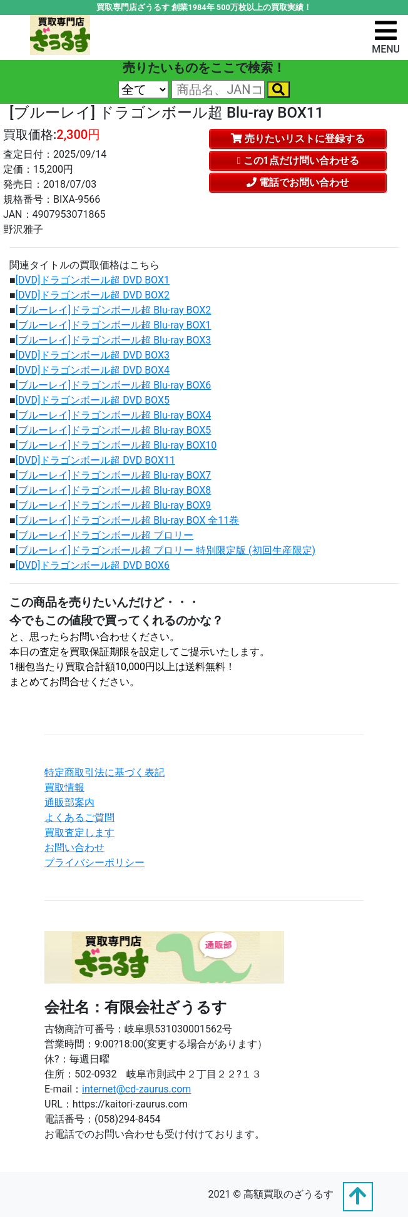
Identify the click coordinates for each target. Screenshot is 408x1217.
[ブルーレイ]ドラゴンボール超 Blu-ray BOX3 (114, 340)
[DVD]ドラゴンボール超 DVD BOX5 (93, 400)
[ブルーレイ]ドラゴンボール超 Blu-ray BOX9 (114, 505)
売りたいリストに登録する (298, 139)
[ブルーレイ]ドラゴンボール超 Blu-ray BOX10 (116, 445)
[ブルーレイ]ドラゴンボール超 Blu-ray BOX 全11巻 (128, 520)
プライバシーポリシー (94, 862)
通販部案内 (69, 802)
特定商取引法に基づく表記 (104, 772)
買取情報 (64, 787)
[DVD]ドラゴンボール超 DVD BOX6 (93, 565)
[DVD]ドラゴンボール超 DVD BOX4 (93, 370)
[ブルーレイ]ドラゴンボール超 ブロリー (104, 535)
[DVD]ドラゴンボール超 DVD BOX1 (93, 280)
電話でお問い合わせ (298, 182)
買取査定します (79, 832)
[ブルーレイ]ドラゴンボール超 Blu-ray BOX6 (114, 385)
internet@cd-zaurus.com (136, 1089)
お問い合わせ (74, 847)
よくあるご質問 (79, 817)
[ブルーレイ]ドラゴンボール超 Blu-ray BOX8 (114, 490)
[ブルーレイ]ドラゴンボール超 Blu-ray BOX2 (114, 310)
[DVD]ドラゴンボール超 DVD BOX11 (95, 460)
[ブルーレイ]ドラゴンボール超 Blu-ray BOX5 (114, 430)
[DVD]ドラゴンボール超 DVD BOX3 (93, 355)
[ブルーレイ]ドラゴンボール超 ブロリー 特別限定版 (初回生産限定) (165, 550)
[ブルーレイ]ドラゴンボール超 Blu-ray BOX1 (114, 325)
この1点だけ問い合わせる (298, 160)
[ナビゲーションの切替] (386, 36)
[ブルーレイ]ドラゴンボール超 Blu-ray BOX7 (114, 475)
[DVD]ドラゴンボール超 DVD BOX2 (93, 295)
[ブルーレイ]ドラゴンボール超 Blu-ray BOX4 (114, 415)
